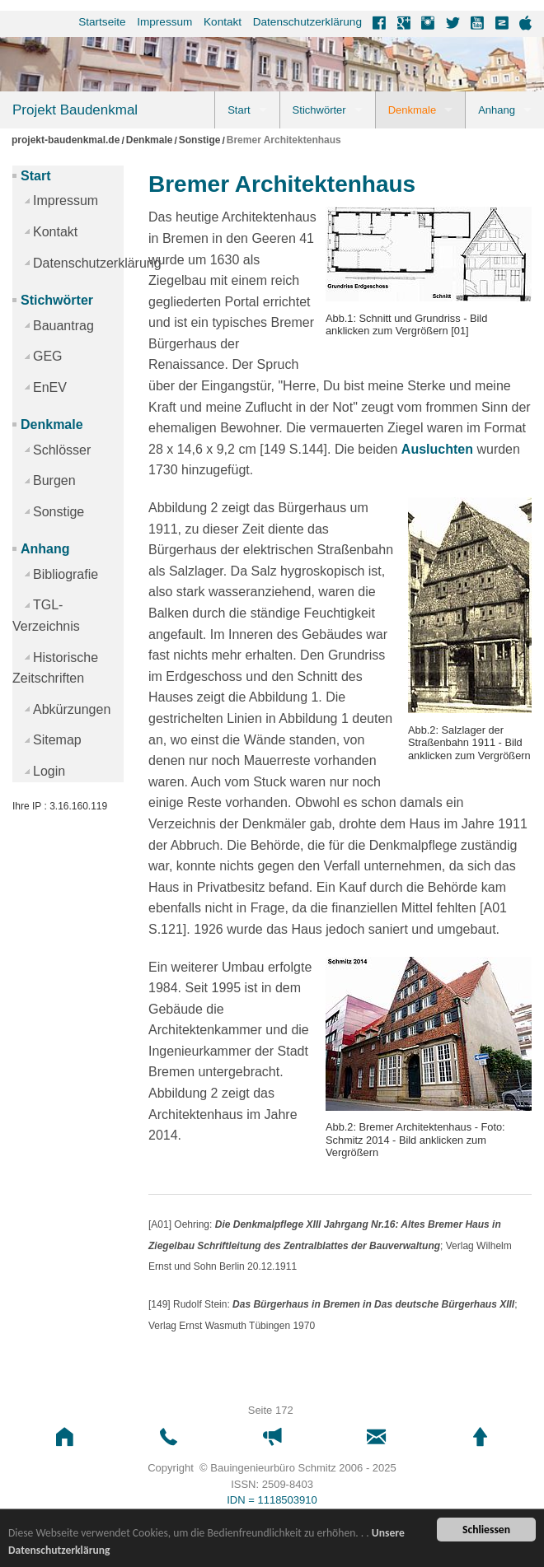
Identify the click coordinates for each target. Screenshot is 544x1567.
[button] (64, 1437)
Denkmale (412, 110)
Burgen (54, 480)
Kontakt (223, 22)
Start (238, 110)
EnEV (50, 387)
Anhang (496, 110)
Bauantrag (63, 326)
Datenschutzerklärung (307, 22)
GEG (48, 356)
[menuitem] (97, 22)
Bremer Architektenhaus (284, 140)
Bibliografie (65, 574)
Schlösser (62, 450)
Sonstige (200, 140)
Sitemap (57, 740)
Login (49, 771)
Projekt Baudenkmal (75, 110)
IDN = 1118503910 (272, 1500)
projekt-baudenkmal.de (66, 140)
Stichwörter (319, 110)
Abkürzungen (71, 709)
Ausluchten (437, 449)
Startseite (101, 22)
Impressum (164, 22)
